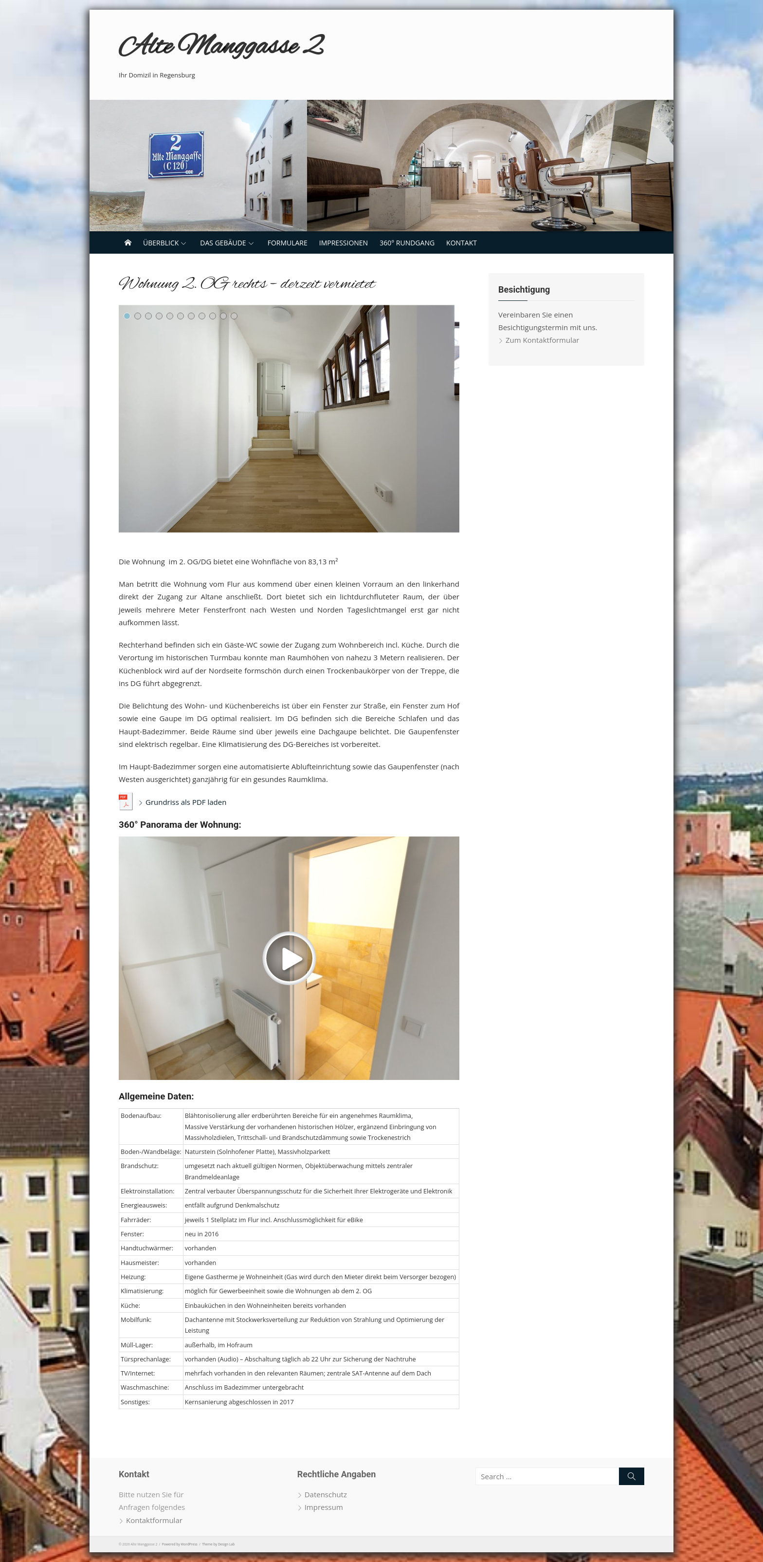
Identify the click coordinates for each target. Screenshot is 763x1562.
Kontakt (461, 242)
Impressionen (343, 242)
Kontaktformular (154, 1520)
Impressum (324, 1507)
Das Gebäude (223, 242)
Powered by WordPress (180, 1544)
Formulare (288, 242)
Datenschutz (326, 1494)
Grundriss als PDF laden (185, 802)
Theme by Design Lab (218, 1544)
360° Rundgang (407, 242)
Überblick (161, 242)
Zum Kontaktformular (542, 340)
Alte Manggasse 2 (220, 47)
